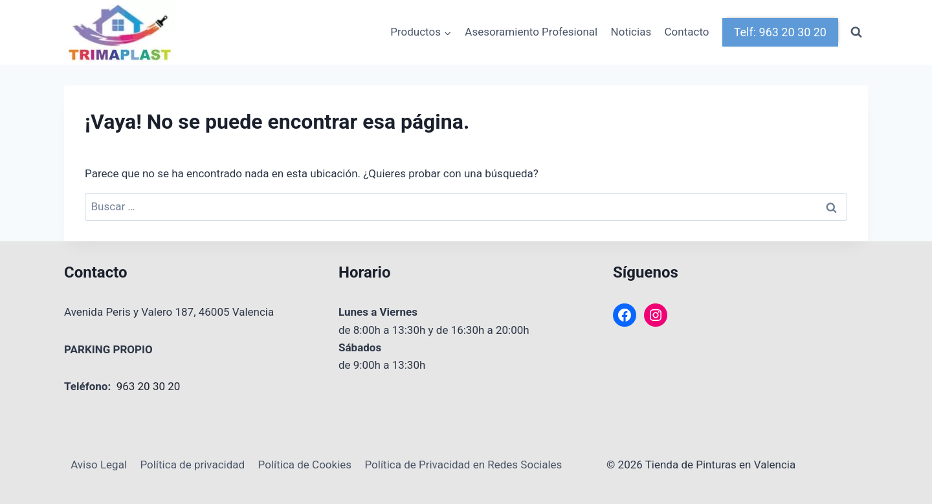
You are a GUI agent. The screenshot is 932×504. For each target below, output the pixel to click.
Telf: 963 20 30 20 (780, 32)
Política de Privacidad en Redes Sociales (463, 464)
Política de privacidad (192, 464)
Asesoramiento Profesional (531, 31)
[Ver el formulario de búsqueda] (856, 32)
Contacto (687, 31)
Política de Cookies (305, 464)
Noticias (631, 31)
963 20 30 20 (148, 386)
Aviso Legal (99, 464)
